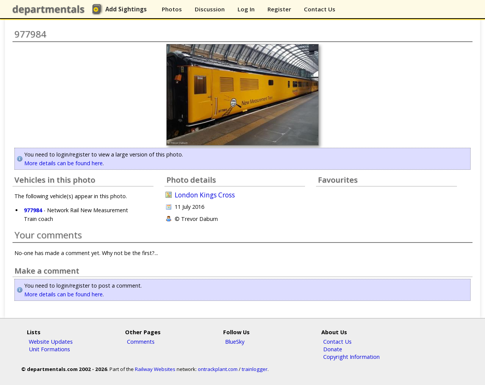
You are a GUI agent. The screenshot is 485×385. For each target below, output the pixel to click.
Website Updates (51, 341)
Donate (332, 349)
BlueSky (234, 341)
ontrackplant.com (218, 369)
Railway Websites (155, 369)
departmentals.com (50, 9)
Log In (246, 9)
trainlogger (255, 369)
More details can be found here (63, 163)
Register (279, 9)
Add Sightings (126, 9)
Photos (172, 9)
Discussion (210, 9)
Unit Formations (49, 349)
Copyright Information (351, 356)
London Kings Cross (205, 195)
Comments (141, 341)
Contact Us (319, 9)
